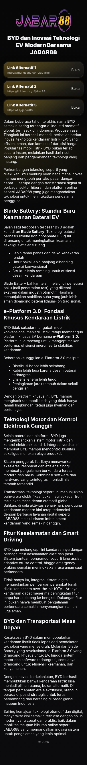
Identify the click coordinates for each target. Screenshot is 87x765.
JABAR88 (24, 192)
